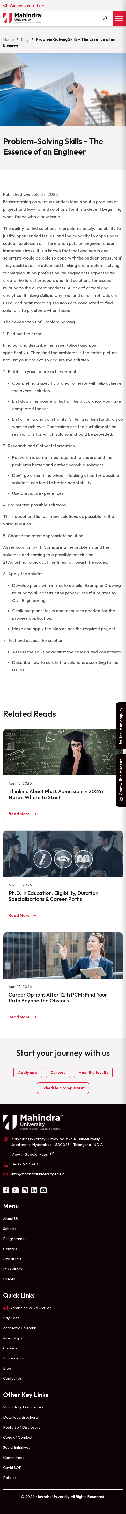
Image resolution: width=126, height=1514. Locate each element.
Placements (13, 1358)
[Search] (105, 18)
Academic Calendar (19, 1327)
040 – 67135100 (25, 1164)
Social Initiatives (16, 1447)
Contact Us (12, 1378)
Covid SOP (12, 1467)
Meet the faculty (93, 1072)
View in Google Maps (29, 1154)
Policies (10, 1477)
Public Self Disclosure (22, 1427)
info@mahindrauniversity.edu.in (37, 1173)
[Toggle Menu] (119, 18)
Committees (13, 1457)
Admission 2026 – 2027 (30, 1307)
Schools (10, 1228)
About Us (11, 1218)
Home (8, 39)
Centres (10, 1248)
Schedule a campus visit (62, 1088)
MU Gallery (13, 1268)
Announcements (25, 5)
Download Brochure (20, 1417)
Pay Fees (11, 1317)
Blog (25, 39)
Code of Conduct (17, 1437)
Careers (57, 1072)
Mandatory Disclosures (23, 1407)
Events (9, 1278)
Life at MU (12, 1258)
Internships (12, 1337)
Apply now (28, 1072)
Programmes (14, 1238)
